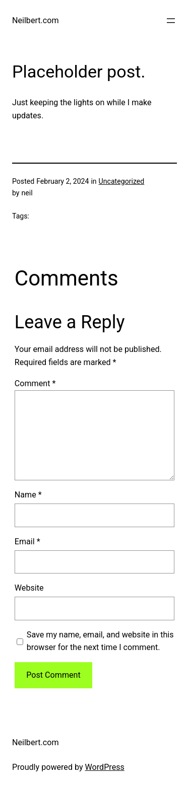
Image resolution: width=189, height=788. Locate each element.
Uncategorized (122, 181)
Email (27, 541)
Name (28, 494)
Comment (35, 383)
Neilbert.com (35, 20)
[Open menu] (171, 21)
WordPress (104, 767)
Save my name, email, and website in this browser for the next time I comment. (100, 641)
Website (29, 588)
